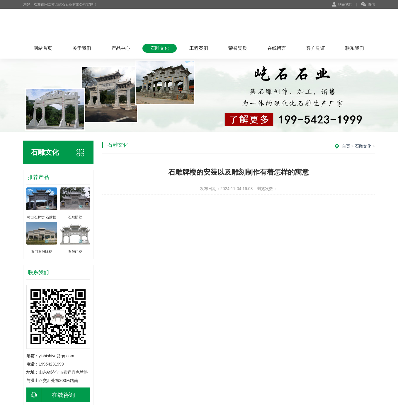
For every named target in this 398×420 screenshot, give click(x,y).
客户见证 (315, 48)
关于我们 (81, 48)
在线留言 (276, 48)
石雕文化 (159, 48)
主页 (346, 146)
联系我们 (345, 4)
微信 (368, 4)
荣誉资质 (237, 48)
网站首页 (42, 48)
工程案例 (198, 48)
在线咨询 (50, 394)
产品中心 (120, 48)
